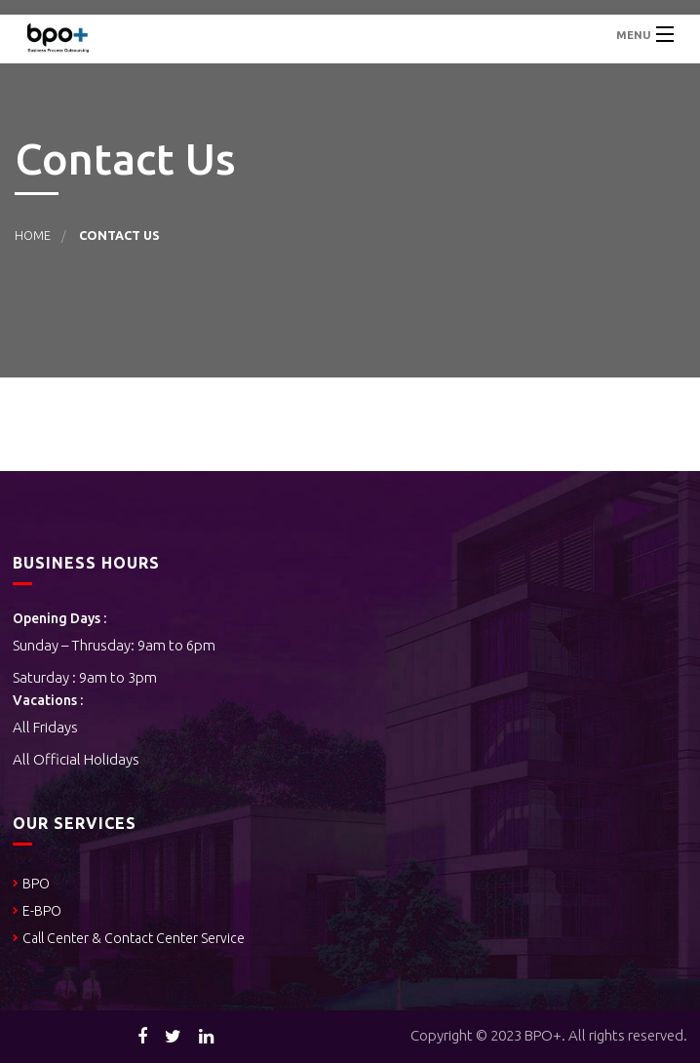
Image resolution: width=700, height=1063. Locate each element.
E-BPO (41, 911)
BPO (36, 883)
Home (33, 235)
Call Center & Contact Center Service (135, 938)
